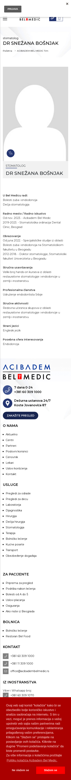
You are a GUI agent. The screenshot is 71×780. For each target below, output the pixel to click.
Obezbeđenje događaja (21, 555)
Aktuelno (12, 434)
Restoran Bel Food (18, 636)
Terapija (10, 533)
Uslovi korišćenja (16, 468)
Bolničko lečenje (16, 538)
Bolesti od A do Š (17, 594)
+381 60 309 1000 (22, 656)
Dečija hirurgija (15, 521)
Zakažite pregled (20, 415)
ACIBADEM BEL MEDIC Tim (32, 50)
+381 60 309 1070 (22, 695)
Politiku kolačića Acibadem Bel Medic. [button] (32, 760)
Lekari (10, 462)
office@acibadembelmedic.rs (29, 671)
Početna (7, 50)
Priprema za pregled (19, 583)
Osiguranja (13, 605)
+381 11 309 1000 (21, 663)
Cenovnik (12, 457)
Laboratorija (13, 504)
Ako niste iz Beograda (20, 611)
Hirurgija (11, 516)
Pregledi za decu (17, 499)
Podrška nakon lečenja (20, 588)
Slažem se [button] (50, 770)
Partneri (11, 445)
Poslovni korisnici (17, 451)
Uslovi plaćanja (15, 600)
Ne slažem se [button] (20, 770)
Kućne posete (15, 544)
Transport (12, 550)
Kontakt (11, 474)
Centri (10, 440)
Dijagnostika (14, 510)
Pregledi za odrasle (18, 493)
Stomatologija (15, 527)
